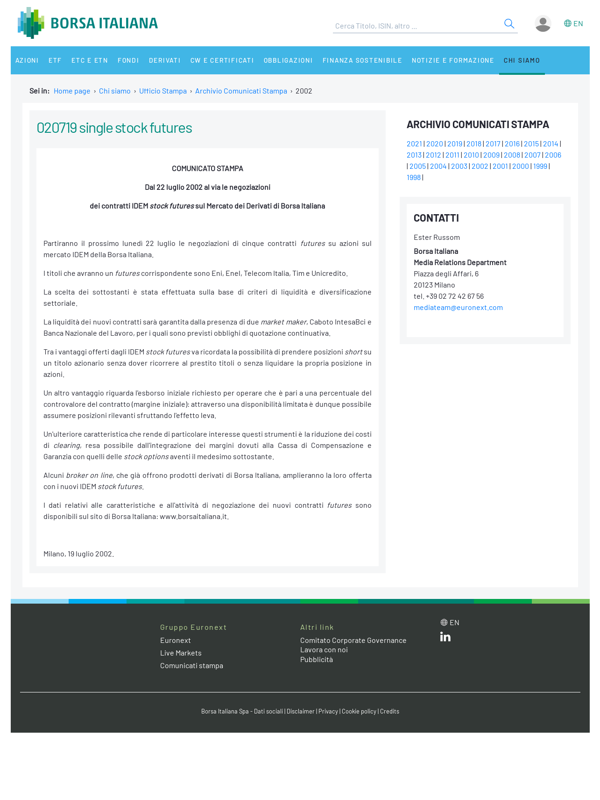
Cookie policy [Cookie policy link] (359, 711)
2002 (480, 165)
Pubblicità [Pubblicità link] (316, 659)
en (578, 23)
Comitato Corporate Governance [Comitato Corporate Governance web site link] (353, 639)
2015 (531, 143)
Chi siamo (525, 60)
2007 (532, 154)
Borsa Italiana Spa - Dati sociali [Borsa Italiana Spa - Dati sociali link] (242, 711)
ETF (56, 60)
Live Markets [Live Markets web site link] (181, 652)
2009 (491, 154)
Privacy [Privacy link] (328, 711)
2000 (520, 165)
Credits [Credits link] (389, 711)
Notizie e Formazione (456, 60)
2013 (414, 154)
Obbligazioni (290, 60)
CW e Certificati (223, 60)
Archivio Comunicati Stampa (241, 90)
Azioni (27, 60)
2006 (553, 154)
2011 (452, 154)
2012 (433, 154)
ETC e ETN (90, 60)
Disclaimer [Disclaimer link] (301, 711)
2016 (512, 143)
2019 (454, 143)
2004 (438, 165)
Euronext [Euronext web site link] (175, 639)
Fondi (129, 60)
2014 (550, 143)
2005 (417, 165)
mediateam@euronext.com (458, 307)
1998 (414, 177)
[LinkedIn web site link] (445, 638)
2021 (414, 143)
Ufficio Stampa (163, 90)
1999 (540, 165)
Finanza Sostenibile (365, 60)
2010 (471, 154)
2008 (512, 154)
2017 (493, 143)
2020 (434, 143)
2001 (500, 165)
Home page (72, 90)
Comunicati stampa (191, 665)
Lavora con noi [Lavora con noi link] (324, 649)
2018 (473, 143)
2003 (459, 165)
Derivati (165, 60)
